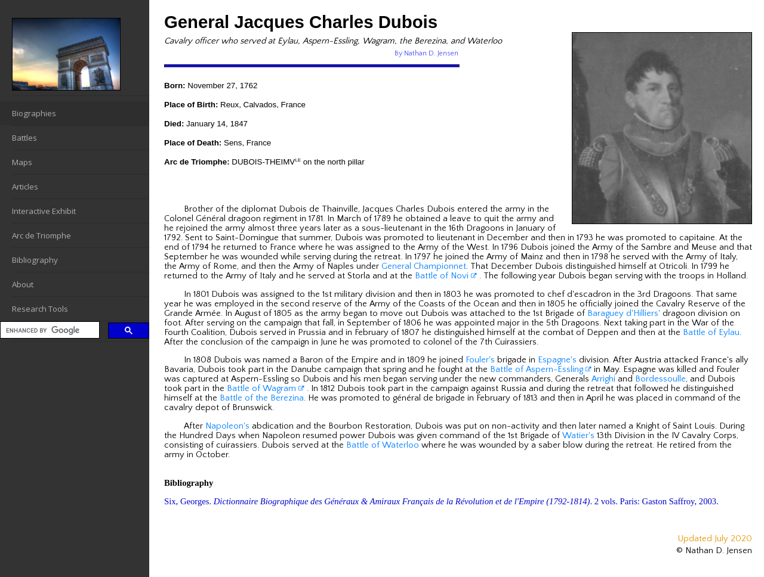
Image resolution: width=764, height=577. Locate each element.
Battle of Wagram (265, 388)
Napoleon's (227, 426)
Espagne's (557, 360)
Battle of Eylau (711, 332)
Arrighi (603, 379)
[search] (48, 330)
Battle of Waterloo (382, 445)
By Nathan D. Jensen (426, 53)
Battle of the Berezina (262, 398)
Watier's (578, 435)
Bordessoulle (660, 379)
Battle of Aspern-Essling (541, 369)
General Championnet (423, 266)
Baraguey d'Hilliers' (623, 313)
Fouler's (480, 360)
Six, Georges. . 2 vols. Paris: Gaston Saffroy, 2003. (441, 501)
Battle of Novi (446, 276)
